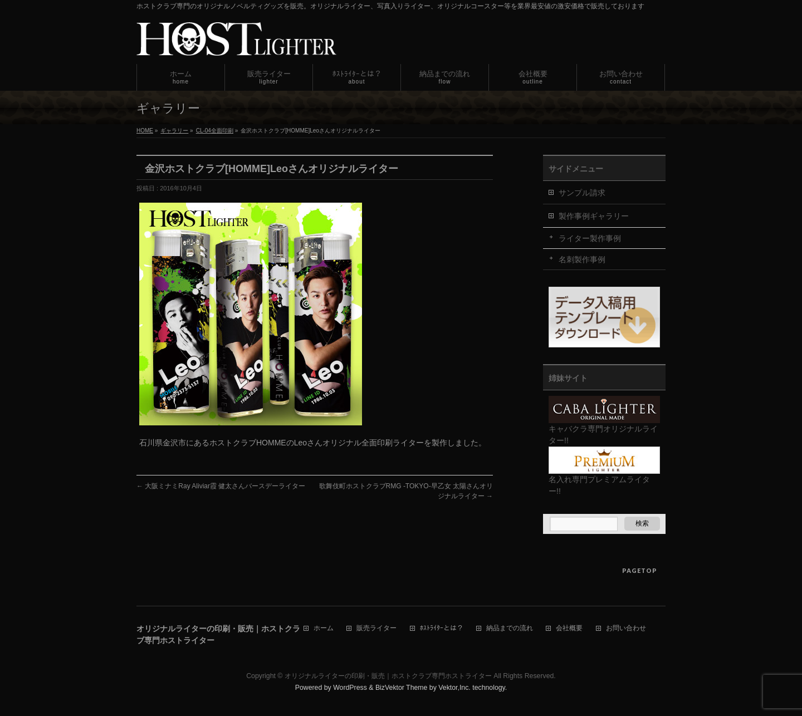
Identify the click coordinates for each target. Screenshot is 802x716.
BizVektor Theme (401, 688)
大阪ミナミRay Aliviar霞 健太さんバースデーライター (220, 486)
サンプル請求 (582, 192)
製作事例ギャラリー (594, 216)
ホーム (324, 628)
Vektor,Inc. (454, 688)
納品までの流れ (509, 628)
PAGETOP (639, 570)
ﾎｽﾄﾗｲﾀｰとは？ (441, 628)
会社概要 (569, 628)
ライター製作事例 (590, 238)
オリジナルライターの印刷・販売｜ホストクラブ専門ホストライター (388, 676)
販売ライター (376, 628)
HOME (144, 130)
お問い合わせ (626, 628)
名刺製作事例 (582, 259)
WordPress (350, 688)
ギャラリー (174, 130)
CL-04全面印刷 (214, 130)
